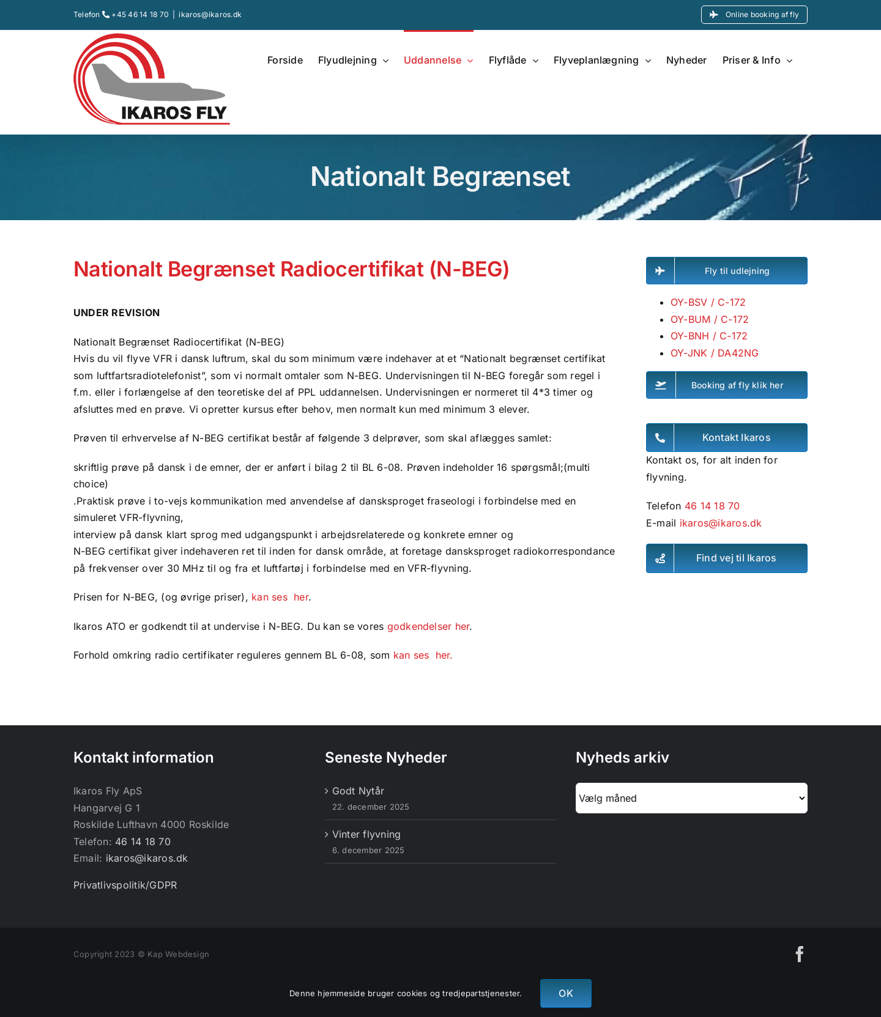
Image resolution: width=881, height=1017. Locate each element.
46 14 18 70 (712, 506)
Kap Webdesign (178, 954)
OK (566, 993)
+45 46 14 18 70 (135, 14)
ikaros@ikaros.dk (210, 14)
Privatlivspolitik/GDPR (125, 885)
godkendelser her (428, 626)
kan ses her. (424, 655)
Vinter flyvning (366, 834)
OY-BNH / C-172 (709, 336)
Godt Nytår (358, 791)
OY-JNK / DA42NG (715, 353)
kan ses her (278, 597)
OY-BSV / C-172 (708, 302)
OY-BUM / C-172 (710, 319)
